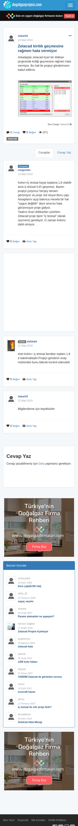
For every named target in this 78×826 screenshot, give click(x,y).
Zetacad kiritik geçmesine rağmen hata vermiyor (40, 48)
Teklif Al (69, 16)
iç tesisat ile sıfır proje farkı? (35, 707)
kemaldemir (24, 714)
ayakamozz (24, 638)
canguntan (24, 170)
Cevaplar (44, 152)
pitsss (21, 699)
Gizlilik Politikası (57, 820)
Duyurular (23, 820)
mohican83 (24, 578)
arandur (22, 608)
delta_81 (22, 593)
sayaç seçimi (25, 601)
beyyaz (22, 669)
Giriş (41, 463)
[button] (70, 36)
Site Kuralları (38, 820)
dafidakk (32, 341)
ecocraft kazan (26, 691)
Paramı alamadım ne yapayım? (36, 616)
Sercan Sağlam (26, 623)
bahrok (22, 654)
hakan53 (23, 35)
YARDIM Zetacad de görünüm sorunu (40, 676)
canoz (21, 684)
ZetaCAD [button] (12, 138)
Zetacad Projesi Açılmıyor (33, 631)
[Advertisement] (39, 292)
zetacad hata (25, 646)
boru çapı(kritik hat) (29, 586)
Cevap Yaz (64, 152)
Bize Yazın (9, 820)
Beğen (32, 132)
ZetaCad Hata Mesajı (30, 722)
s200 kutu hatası (27, 661)
